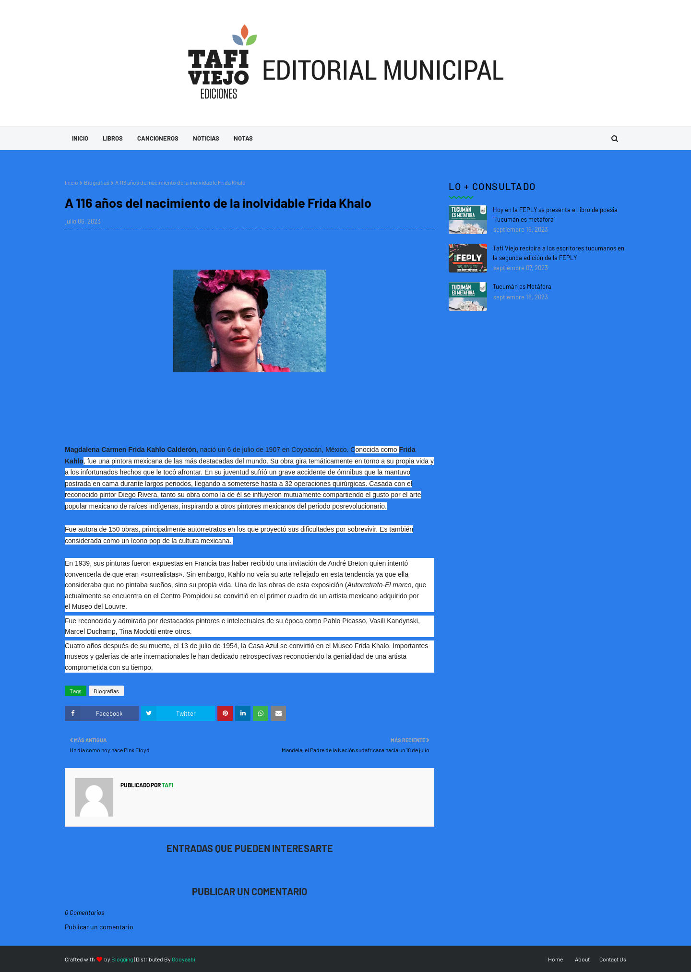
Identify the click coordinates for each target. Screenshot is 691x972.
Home (555, 959)
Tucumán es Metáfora (522, 286)
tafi (167, 785)
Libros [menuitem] (113, 138)
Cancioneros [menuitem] (158, 138)
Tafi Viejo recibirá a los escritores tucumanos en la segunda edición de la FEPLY (558, 252)
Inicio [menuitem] (80, 138)
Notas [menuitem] (243, 138)
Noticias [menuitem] (206, 138)
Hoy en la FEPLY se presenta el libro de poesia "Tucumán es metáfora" (555, 214)
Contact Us (612, 959)
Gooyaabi (183, 959)
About (582, 959)
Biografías (96, 182)
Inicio (71, 182)
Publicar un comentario (99, 927)
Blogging (122, 959)
